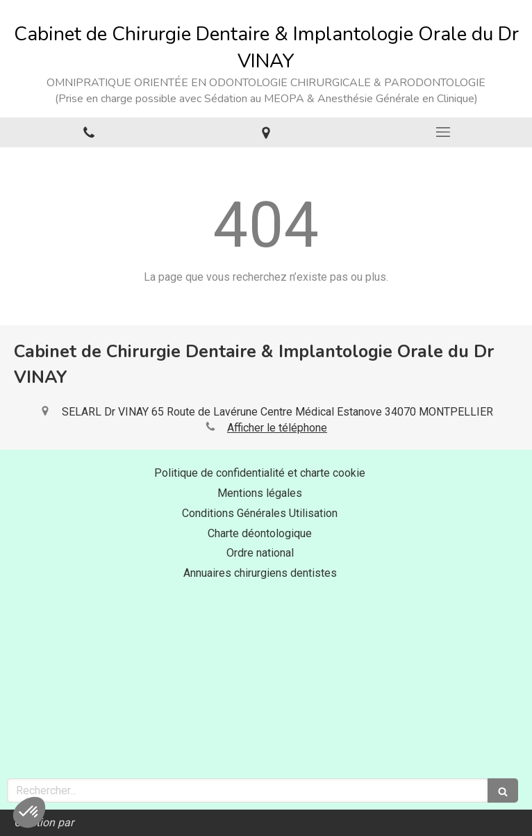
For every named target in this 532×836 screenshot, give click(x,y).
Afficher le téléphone (277, 427)
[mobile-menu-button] (443, 132)
